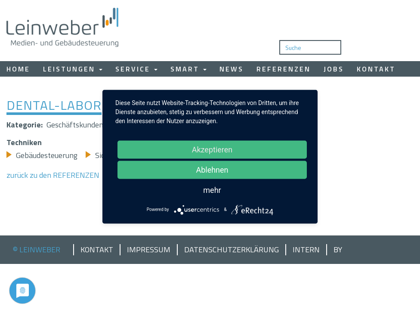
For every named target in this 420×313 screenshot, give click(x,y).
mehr (212, 189)
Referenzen (283, 69)
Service (136, 69)
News (231, 69)
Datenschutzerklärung (231, 249)
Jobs (334, 69)
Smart (188, 69)
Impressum (148, 249)
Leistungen (72, 69)
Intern (306, 249)
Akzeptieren (212, 149)
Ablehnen (212, 169)
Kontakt (376, 69)
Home (18, 69)
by (338, 249)
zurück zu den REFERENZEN (52, 175)
